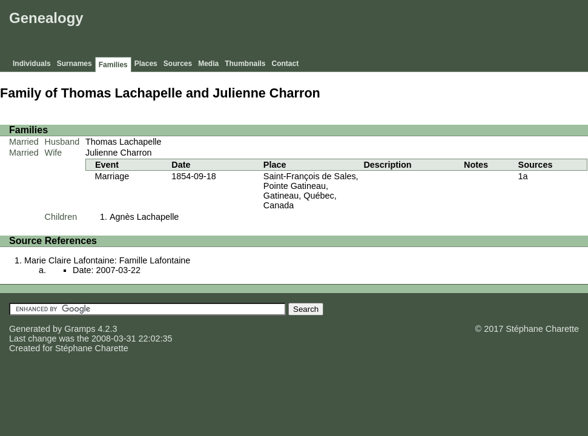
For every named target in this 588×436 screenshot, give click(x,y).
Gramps (79, 329)
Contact (285, 63)
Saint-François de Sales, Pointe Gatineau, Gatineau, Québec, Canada (310, 190)
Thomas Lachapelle (123, 142)
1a (523, 176)
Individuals (32, 63)
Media (208, 63)
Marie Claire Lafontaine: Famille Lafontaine (107, 260)
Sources (178, 63)
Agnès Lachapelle (144, 217)
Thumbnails (245, 63)
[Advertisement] (364, 30)
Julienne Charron (118, 152)
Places (145, 63)
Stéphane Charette (91, 348)
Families (113, 65)
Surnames (74, 63)
